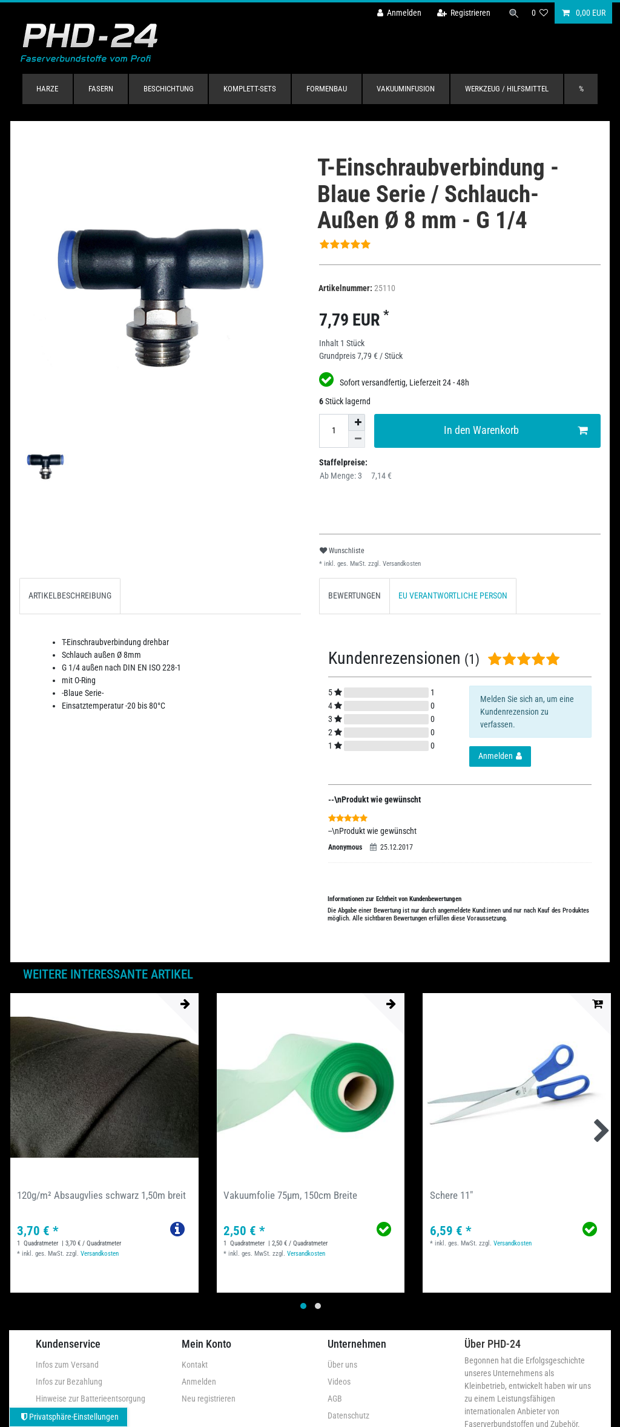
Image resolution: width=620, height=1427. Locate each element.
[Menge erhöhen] (356, 422)
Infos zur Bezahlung (69, 1381)
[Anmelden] (397, 13)
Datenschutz (348, 1415)
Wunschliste (342, 550)
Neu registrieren (209, 1398)
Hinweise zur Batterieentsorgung (90, 1398)
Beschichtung (168, 88)
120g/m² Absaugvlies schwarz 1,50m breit (101, 1195)
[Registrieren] (461, 13)
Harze (47, 88)
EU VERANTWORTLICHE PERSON (452, 595)
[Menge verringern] (356, 439)
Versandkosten (401, 564)
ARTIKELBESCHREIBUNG (69, 595)
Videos (339, 1381)
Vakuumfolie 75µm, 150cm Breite (290, 1195)
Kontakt (195, 1365)
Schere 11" (451, 1195)
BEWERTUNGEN (354, 595)
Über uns (342, 1365)
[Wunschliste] (540, 13)
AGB (335, 1398)
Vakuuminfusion (406, 88)
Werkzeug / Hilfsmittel (507, 88)
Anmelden (199, 1381)
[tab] (69, 596)
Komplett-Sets (249, 88)
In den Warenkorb (516, 431)
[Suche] (513, 13)
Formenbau (326, 88)
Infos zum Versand (67, 1365)
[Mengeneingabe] (333, 431)
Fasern (100, 88)
